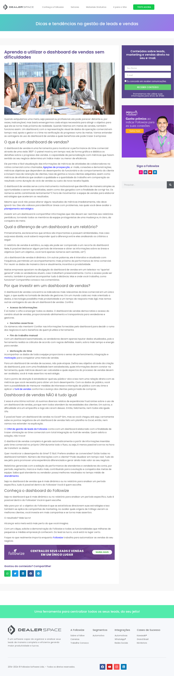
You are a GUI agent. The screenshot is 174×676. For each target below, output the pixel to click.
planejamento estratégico (18, 208)
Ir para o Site (120, 7)
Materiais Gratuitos (96, 7)
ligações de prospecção (56, 167)
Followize (58, 537)
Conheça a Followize (53, 7)
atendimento (11, 476)
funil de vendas (23, 389)
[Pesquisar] (170, 184)
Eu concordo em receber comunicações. (147, 81)
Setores (75, 7)
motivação (10, 357)
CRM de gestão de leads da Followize (27, 429)
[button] (7, 573)
